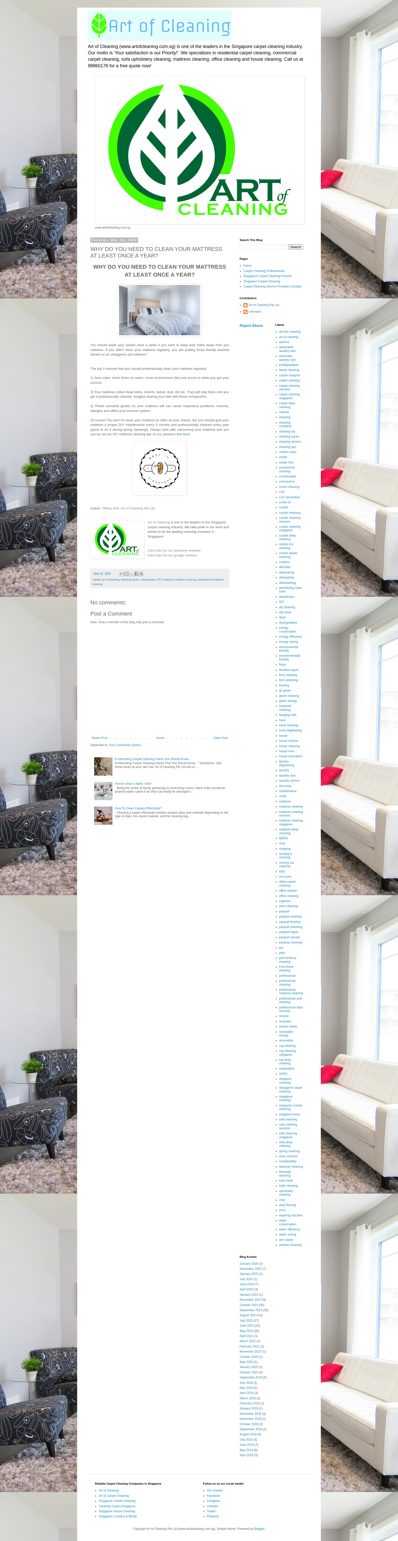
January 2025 (249, 1274)
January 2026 (249, 1263)
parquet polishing (290, 927)
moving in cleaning (285, 855)
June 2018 (247, 1445)
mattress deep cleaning (288, 831)
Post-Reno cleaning (286, 968)
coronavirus (287, 481)
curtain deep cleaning (287, 537)
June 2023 (247, 1325)
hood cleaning (288, 725)
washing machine (291, 1215)
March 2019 (248, 1398)
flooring (284, 685)
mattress (168, 579)
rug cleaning (287, 1046)
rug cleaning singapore (287, 1052)
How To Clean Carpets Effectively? (138, 808)
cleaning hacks (130, 579)
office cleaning (289, 896)
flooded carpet (288, 670)
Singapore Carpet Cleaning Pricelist (267, 276)
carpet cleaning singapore (289, 396)
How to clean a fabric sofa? (133, 783)
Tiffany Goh (110, 508)
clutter (283, 457)
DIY (159, 579)
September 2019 (251, 1377)
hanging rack (288, 715)
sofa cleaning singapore (288, 1135)
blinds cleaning (289, 370)
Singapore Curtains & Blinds (118, 1516)
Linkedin (212, 1506)
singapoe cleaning (285, 1080)
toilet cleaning (288, 1185)
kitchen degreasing (286, 763)
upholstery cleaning (286, 1192)
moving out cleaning (286, 864)
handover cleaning (285, 707)
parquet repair (288, 932)
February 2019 (249, 1403)
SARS (283, 1074)
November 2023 (250, 1300)
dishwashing (287, 583)
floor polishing (288, 680)
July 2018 (246, 1439)
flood (282, 664)
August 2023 (248, 1315)
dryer (282, 617)
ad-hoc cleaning (290, 331)
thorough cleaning (285, 1173)
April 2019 (246, 1393)
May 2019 (246, 1388)
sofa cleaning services (288, 1126)
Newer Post (99, 738)
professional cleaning (287, 982)
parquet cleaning (290, 916)
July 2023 (246, 1320)
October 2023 (249, 1305)
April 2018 (246, 1455)
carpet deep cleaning (287, 405)
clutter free (286, 462)
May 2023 (246, 1331)
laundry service (289, 780)
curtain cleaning (290, 513)
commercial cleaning (287, 469)
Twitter (211, 1511)
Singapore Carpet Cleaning (261, 281)
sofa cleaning (288, 1119)
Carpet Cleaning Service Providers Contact (272, 286)
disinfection (286, 597)
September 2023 (251, 1310)
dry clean (285, 612)
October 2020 (249, 1357)
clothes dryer (288, 452)
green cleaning (289, 696)
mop (282, 843)
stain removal (288, 1156)
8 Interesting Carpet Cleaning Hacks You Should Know (152, 759)
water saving (287, 1234)
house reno (286, 751)
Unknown (254, 311)
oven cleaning (288, 906)
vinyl (282, 1200)
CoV (282, 492)
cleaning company (285, 424)
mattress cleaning (185, 579)
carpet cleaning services (289, 387)
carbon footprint (289, 375)
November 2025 (250, 1269)
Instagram (213, 1501)
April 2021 (246, 1336)
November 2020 (250, 1351)
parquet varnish (289, 937)
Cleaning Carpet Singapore (117, 1506)
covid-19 (285, 502)
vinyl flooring (287, 1205)
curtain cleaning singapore (290, 528)
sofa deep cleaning (286, 1144)
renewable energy (286, 1033)
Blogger (259, 1529)
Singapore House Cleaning (117, 1511)
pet (281, 948)
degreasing (286, 572)
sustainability (288, 1161)
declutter (285, 567)
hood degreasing (290, 730)
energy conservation (287, 629)
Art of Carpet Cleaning (114, 1496)
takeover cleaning (291, 1166)
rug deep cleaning (285, 1061)
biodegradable (288, 365)
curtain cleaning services (290, 519)
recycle (284, 1016)
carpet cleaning (289, 380)
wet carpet (286, 1240)
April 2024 (246, 1289)
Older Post (220, 738)
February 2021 (249, 1346)
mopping (285, 848)
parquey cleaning (290, 942)
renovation (286, 1040)
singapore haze (289, 1114)
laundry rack (287, 775)
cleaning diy (287, 431)
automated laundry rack (287, 348)
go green (285, 690)
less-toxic (285, 786)
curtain (283, 507)
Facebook (213, 1496)
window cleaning (290, 1245)
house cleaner (288, 741)
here (186, 434)
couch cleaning (289, 487)
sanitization (286, 1068)
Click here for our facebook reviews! (174, 550)
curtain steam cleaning (288, 554)
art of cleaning (110, 579)
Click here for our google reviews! (172, 555)
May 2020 (246, 1362)
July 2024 (246, 1279)
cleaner (284, 412)
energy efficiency (290, 636)
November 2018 (250, 1419)
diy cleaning (287, 607)
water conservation (287, 1222)
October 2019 (249, 1372)
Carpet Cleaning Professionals (264, 271)
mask (283, 796)
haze (282, 720)
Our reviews (215, 1490)
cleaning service (290, 441)
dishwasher (287, 577)
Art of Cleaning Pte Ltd (138, 508)
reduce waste (288, 1026)
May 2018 (246, 1450)
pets (282, 953)
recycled (285, 1021)
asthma (284, 342)
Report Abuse (251, 326)
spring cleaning (289, 1151)
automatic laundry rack (287, 357)
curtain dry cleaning (286, 546)
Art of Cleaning (158, 522)
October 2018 (249, 1424)
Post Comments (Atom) (125, 745)
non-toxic (285, 876)
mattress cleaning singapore (291, 822)
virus (282, 1210)
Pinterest (213, 1516)
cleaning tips (148, 579)
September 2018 (251, 1429)
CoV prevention (289, 497)
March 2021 (248, 1341)
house (283, 735)
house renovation (291, 756)
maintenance (288, 791)
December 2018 (250, 1414)
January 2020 (249, 1367)
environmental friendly (288, 648)
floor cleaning (288, 675)
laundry (284, 770)
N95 (282, 871)
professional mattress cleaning (291, 991)
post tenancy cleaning (287, 959)
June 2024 (247, 1284)
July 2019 (246, 1383)
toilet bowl (286, 1180)
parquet (284, 911)
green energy (288, 701)
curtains (284, 562)
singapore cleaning (286, 1098)
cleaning (285, 417)
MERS (283, 838)
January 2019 (249, 1408)
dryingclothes (288, 622)
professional (287, 975)
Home (160, 738)
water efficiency (289, 1229)
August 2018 (248, 1434)
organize (285, 901)
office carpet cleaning (287, 883)
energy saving (288, 642)
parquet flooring (289, 922)
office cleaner (288, 890)
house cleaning (289, 746)
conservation (287, 476)
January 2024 (249, 1294)
